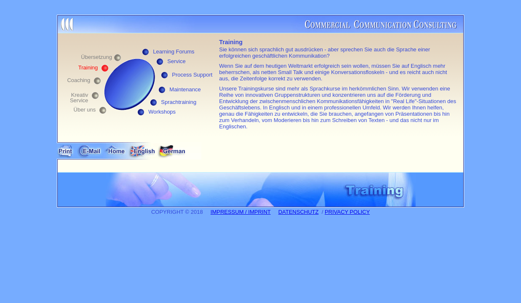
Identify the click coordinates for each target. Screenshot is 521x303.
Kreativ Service (79, 98)
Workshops (162, 112)
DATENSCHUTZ (298, 212)
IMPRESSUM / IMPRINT (241, 212)
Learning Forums (173, 51)
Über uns (85, 109)
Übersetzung (96, 57)
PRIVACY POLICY (347, 212)
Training (88, 67)
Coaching (78, 80)
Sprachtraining (178, 102)
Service (176, 61)
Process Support (192, 75)
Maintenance (184, 89)
